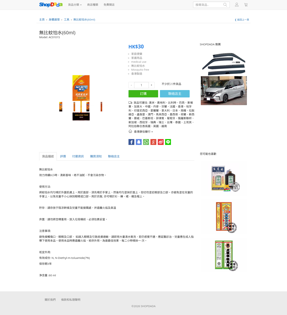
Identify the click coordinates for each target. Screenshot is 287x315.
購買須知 (96, 156)
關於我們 (50, 299)
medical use (138, 61)
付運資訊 (78, 156)
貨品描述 (48, 156)
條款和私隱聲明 (70, 299)
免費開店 (109, 4)
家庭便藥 (136, 54)
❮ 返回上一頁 (242, 19)
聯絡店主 (174, 93)
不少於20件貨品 (171, 84)
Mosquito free (140, 69)
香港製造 (136, 73)
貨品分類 (75, 4)
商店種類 (92, 4)
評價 (63, 156)
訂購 (143, 93)
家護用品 (136, 58)
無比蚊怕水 (138, 66)
